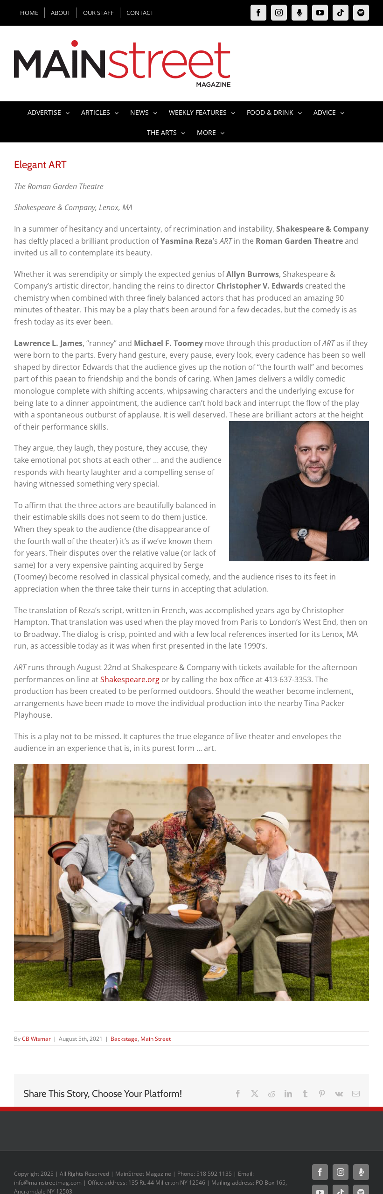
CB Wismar (36, 1039)
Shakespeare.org (130, 679)
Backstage (124, 1039)
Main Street (155, 1039)
